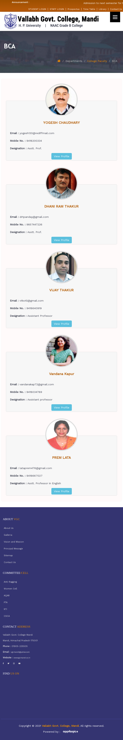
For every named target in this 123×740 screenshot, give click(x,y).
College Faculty (97, 60)
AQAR (7, 595)
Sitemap (8, 555)
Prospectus (74, 9)
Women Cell (10, 589)
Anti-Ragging (10, 582)
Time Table (89, 9)
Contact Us (116, 9)
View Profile (61, 156)
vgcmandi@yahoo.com (20, 652)
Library (102, 9)
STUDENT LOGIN (37, 9)
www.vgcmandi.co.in (22, 658)
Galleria (8, 535)
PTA (5, 602)
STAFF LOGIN (57, 9)
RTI (5, 609)
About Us (9, 528)
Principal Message (13, 548)
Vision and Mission (14, 542)
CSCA (7, 616)
